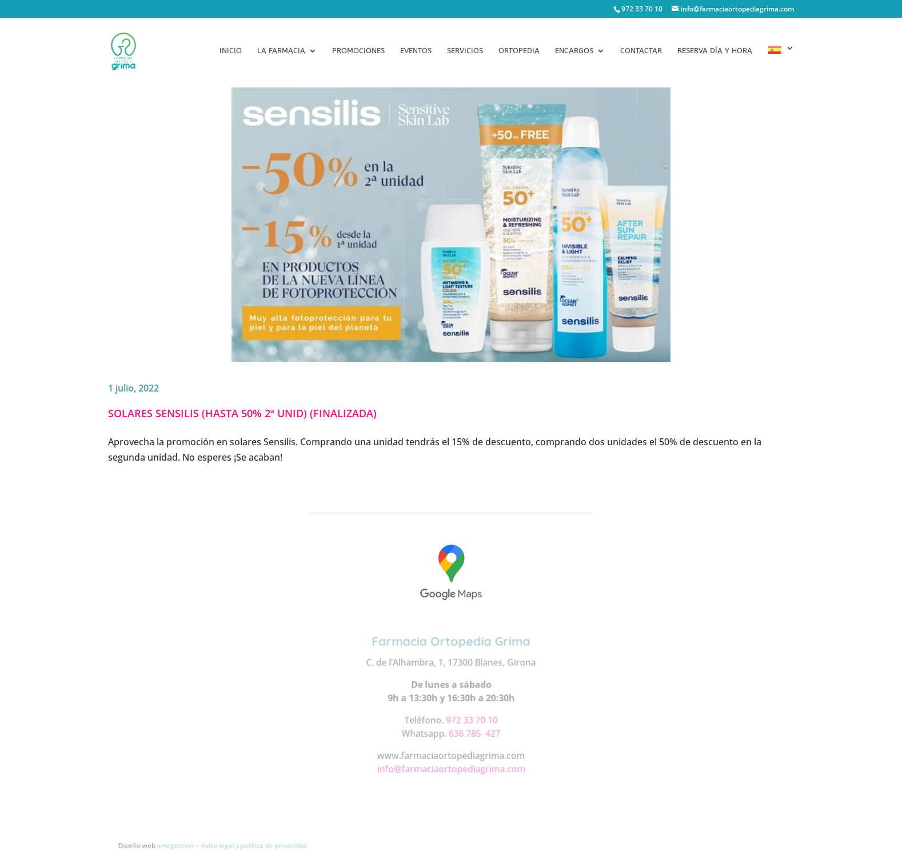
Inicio (230, 51)
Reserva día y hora (714, 51)
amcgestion (179, 844)
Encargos (574, 51)
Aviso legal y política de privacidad (256, 844)
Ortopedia (519, 51)
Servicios (465, 51)
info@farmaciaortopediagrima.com (451, 768)
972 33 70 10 (471, 719)
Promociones (358, 51)
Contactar (641, 51)
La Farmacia (281, 51)
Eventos (416, 51)
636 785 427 (474, 732)
